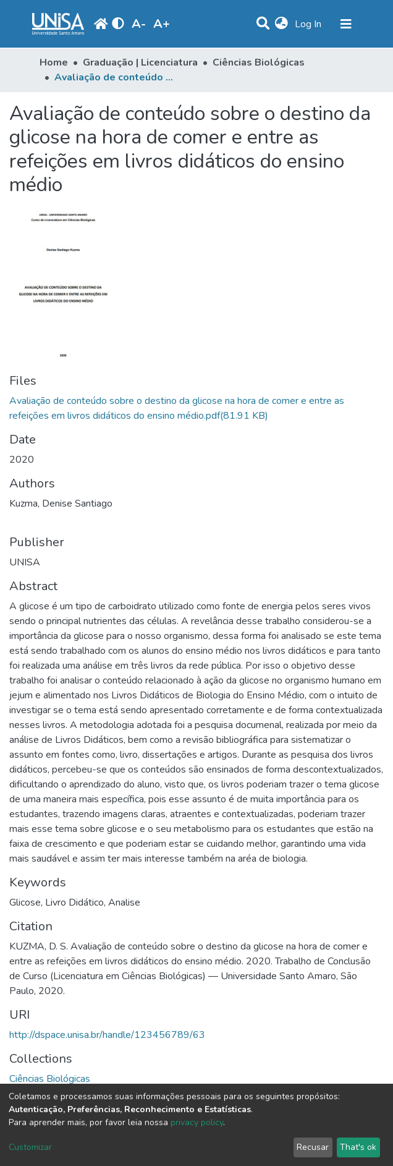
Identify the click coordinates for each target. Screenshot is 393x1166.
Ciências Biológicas (259, 62)
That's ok (358, 1147)
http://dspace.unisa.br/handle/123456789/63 (107, 1035)
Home (54, 62)
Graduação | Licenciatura (140, 62)
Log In (309, 24)
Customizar (30, 1147)
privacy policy (197, 1122)
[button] (281, 24)
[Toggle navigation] (346, 24)
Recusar (313, 1147)
